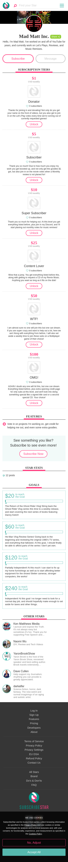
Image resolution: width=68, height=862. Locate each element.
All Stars (34, 772)
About (34, 732)
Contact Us (33, 762)
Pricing (34, 723)
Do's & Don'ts (34, 780)
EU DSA (34, 754)
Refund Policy (34, 758)
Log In (34, 710)
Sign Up (34, 714)
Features (34, 719)
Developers (34, 727)
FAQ (34, 784)
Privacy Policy (34, 745)
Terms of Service (34, 741)
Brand (34, 776)
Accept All (34, 852)
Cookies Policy (35, 834)
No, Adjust (34, 842)
